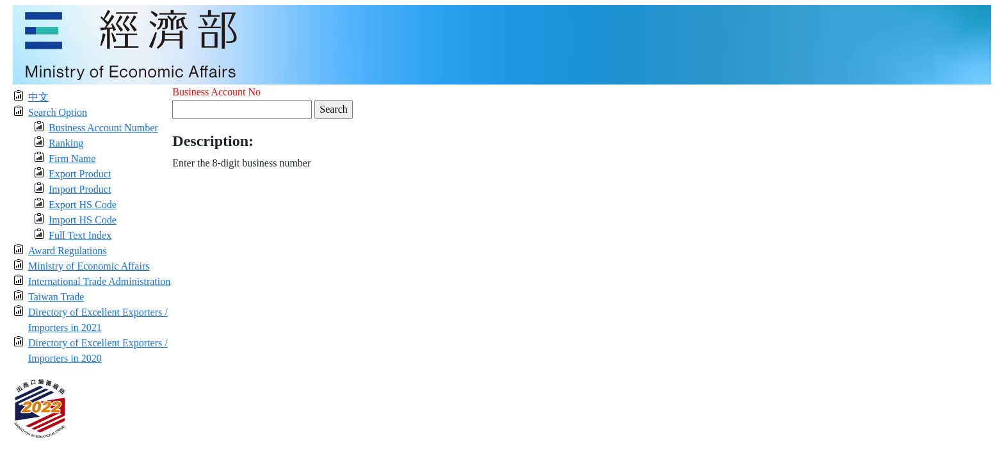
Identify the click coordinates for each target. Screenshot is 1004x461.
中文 (38, 97)
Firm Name (72, 158)
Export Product (80, 173)
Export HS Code (83, 204)
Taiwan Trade (56, 296)
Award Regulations (67, 250)
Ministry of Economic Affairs (88, 266)
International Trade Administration (99, 281)
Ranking (66, 143)
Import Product (80, 189)
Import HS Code (83, 219)
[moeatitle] (502, 43)
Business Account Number (103, 127)
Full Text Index (80, 235)
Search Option (57, 112)
